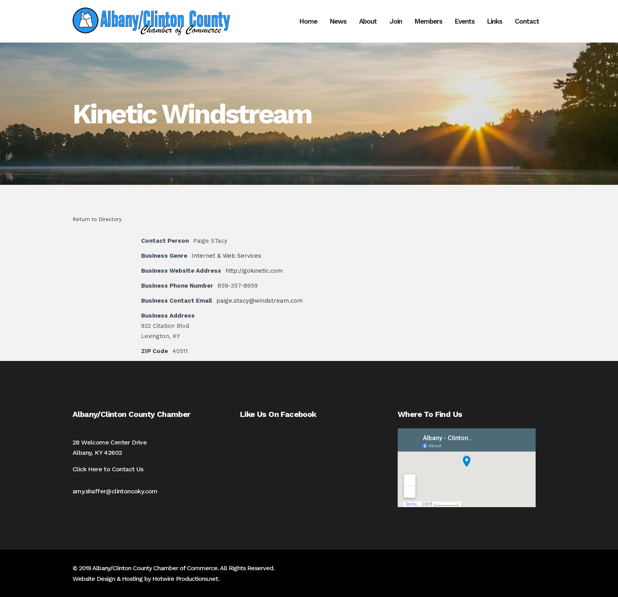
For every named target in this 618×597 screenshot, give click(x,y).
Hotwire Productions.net (185, 578)
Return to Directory (97, 219)
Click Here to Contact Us (108, 469)
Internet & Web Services (226, 255)
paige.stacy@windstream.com (259, 300)
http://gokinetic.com (254, 270)
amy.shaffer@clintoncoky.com (115, 491)
